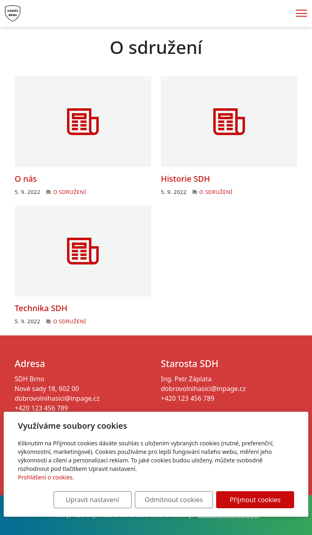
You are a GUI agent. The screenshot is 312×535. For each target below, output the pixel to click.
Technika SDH (41, 308)
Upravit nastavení (92, 499)
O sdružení (69, 192)
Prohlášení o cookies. (46, 477)
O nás (26, 178)
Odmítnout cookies (174, 499)
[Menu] (301, 13)
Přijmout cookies (255, 499)
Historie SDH (185, 178)
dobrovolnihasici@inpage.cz (57, 398)
